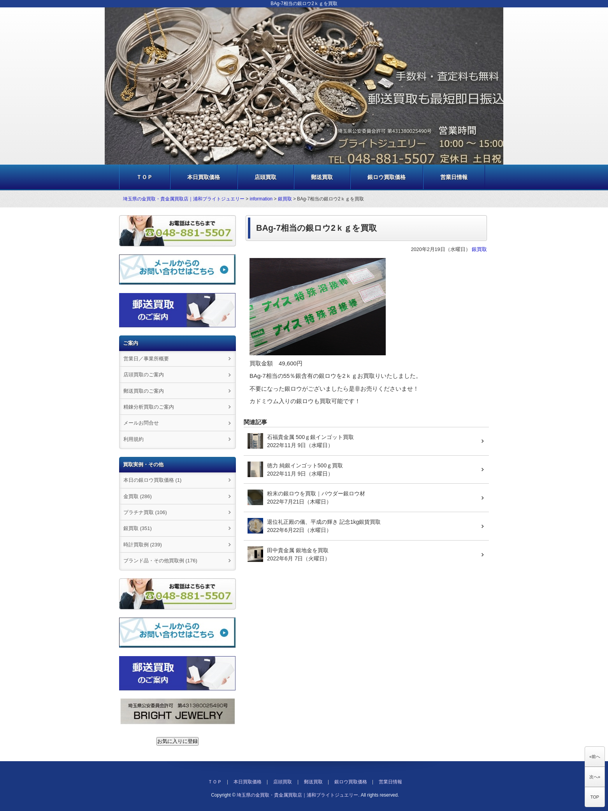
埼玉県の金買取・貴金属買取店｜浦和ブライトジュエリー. (298, 795)
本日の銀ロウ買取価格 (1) (152, 480)
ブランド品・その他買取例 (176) (160, 560)
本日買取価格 (203, 177)
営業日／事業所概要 (146, 359)
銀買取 (285, 199)
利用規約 (133, 439)
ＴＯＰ (144, 177)
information (261, 199)
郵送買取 (322, 177)
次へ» (594, 776)
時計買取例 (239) (142, 545)
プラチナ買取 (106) (145, 512)
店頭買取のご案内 (143, 374)
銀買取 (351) (137, 528)
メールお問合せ (141, 423)
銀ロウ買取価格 (386, 177)
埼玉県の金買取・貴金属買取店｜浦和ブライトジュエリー (183, 199)
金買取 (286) (137, 496)
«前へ (594, 756)
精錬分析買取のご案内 (148, 407)
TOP (594, 797)
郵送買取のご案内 (143, 391)
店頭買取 (265, 177)
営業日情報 (453, 177)
